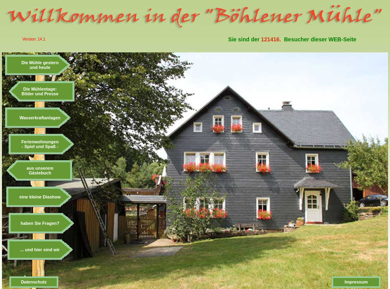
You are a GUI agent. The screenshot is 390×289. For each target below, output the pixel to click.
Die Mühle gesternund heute (40, 65)
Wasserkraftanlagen (39, 117)
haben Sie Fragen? (39, 223)
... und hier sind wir (39, 249)
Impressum (356, 282)
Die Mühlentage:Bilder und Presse (40, 91)
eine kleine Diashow (40, 197)
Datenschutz (33, 282)
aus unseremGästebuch (40, 170)
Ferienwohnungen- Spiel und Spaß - (40, 144)
